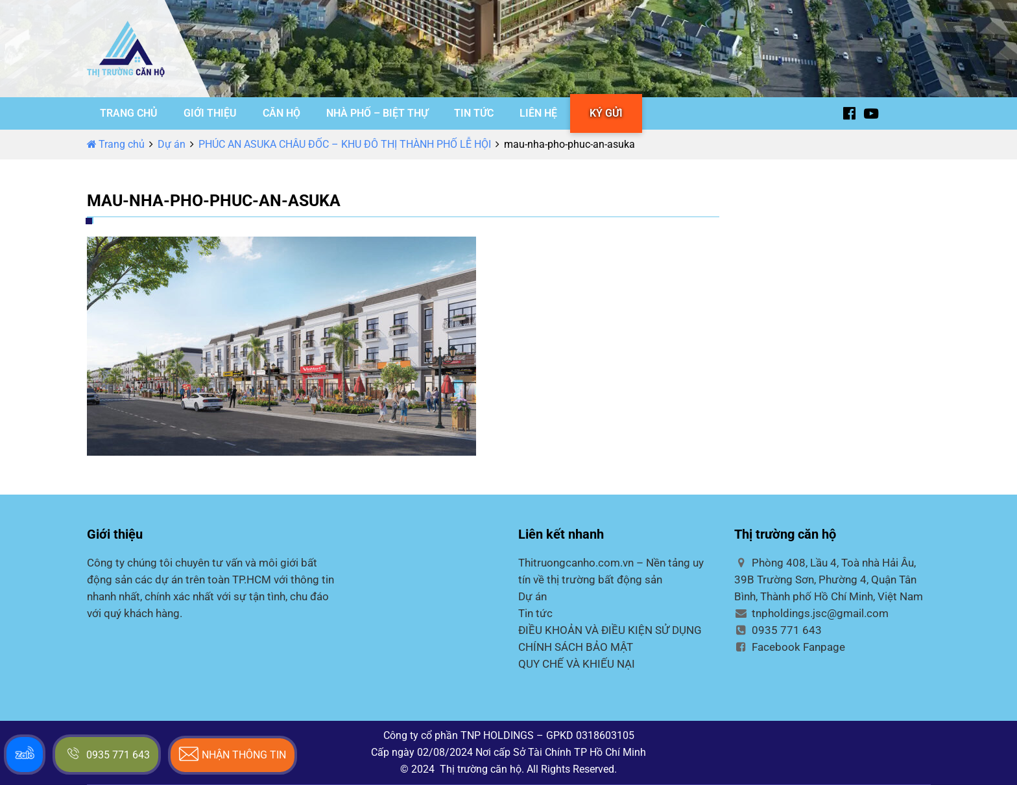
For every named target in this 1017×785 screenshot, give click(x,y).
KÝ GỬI (606, 113)
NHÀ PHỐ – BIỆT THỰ (377, 113)
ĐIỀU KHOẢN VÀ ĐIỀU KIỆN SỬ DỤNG (610, 630)
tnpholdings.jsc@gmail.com (811, 613)
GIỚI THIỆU (210, 113)
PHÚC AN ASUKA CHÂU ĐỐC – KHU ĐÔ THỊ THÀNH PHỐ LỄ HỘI (344, 144)
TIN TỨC (474, 113)
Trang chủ (116, 144)
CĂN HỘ (281, 113)
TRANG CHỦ (129, 113)
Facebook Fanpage (789, 646)
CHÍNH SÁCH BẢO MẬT (575, 646)
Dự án (171, 144)
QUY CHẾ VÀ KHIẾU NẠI (576, 663)
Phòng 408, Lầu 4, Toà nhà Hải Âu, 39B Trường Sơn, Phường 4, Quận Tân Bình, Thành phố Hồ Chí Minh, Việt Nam (828, 579)
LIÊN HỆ (538, 113)
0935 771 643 (778, 630)
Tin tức (535, 613)
